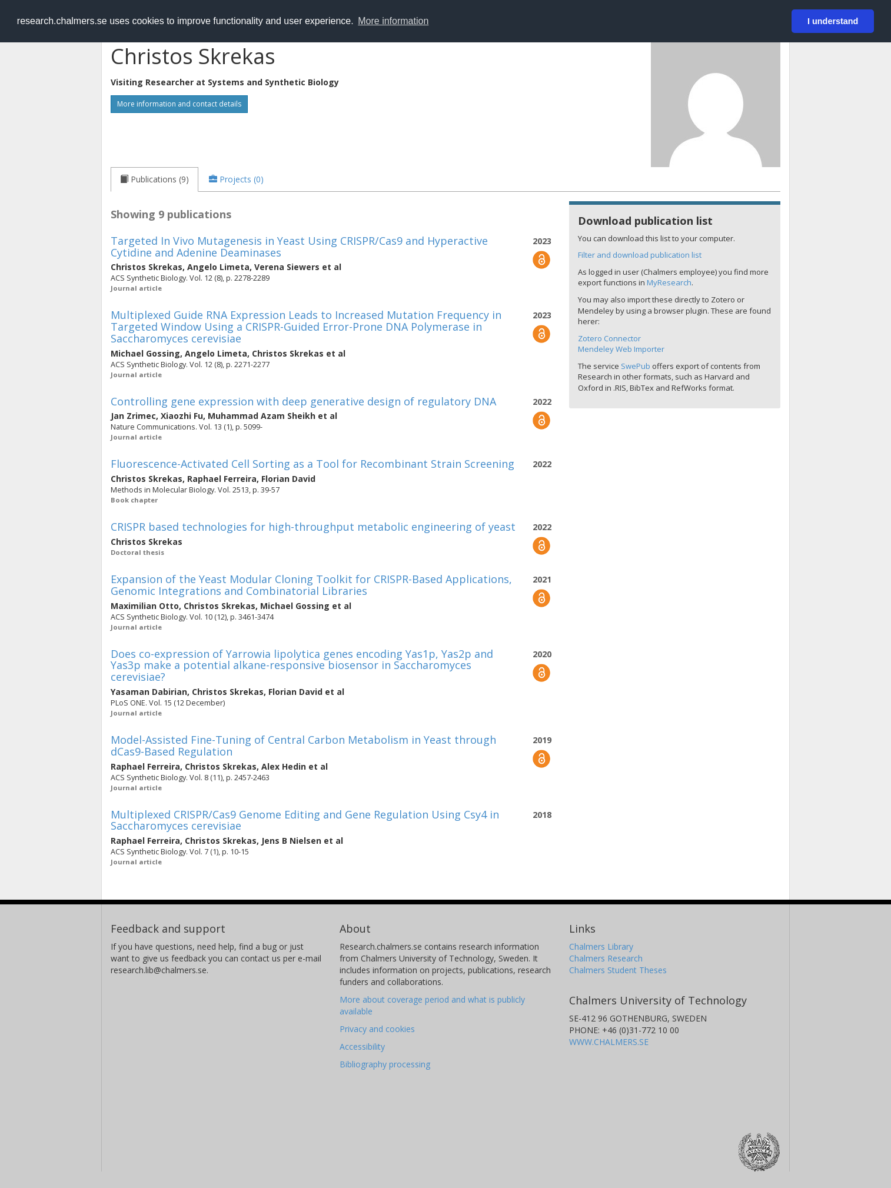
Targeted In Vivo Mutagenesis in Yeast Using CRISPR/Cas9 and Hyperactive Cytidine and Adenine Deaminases (299, 246)
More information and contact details (179, 104)
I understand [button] (832, 21)
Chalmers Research (606, 958)
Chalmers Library (601, 946)
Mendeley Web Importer (621, 349)
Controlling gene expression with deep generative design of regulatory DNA (303, 401)
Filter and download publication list (640, 254)
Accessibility (362, 1046)
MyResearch (669, 282)
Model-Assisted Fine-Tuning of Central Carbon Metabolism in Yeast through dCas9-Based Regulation (303, 745)
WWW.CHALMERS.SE (609, 1041)
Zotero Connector (609, 338)
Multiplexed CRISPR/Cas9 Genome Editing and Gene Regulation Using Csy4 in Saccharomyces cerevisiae (305, 820)
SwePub (635, 366)
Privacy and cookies (377, 1028)
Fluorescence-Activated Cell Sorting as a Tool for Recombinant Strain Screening (312, 464)
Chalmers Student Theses (618, 970)
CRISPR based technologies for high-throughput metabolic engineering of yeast (313, 527)
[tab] (154, 179)
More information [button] (393, 21)
